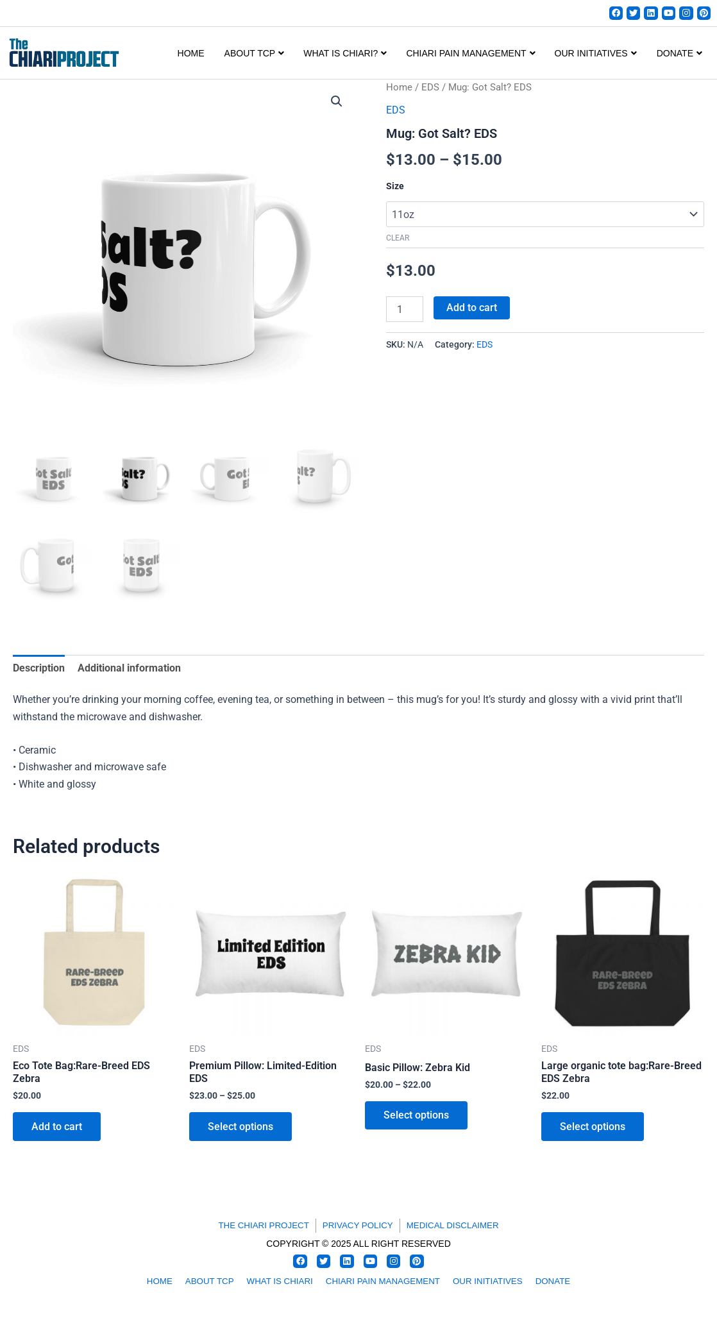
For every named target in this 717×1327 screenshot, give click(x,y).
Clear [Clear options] (397, 238)
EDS (430, 88)
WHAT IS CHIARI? (345, 54)
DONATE (679, 53)
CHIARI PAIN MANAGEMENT (470, 54)
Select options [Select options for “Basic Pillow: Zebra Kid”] (417, 1117)
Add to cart (471, 307)
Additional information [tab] (129, 669)
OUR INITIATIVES (596, 54)
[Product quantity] (404, 309)
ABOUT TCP (254, 54)
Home (191, 54)
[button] (336, 102)
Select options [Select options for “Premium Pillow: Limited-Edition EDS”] (241, 1128)
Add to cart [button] (57, 1128)
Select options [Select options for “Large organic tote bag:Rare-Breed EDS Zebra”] (593, 1128)
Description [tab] (39, 669)
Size (395, 187)
